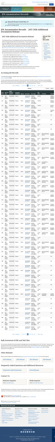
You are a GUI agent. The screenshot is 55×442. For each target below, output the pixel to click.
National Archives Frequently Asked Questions (34, 413)
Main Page (46, 43)
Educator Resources (27, 9)
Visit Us (38, 9)
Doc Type (33, 93)
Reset (52, 88)
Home (3, 17)
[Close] (53, 430)
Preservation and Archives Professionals (20, 414)
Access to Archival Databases (7, 418)
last (41, 85)
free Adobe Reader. (16, 395)
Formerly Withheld (17, 93)
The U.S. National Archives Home (14, 3)
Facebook (21, 432)
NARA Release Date (11, 92)
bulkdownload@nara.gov (36, 347)
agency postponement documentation (29, 356)
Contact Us (51, 2)
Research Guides (32, 408)
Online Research (6, 408)
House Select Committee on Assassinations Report (47, 52)
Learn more (43, 439)
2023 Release (20, 359)
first (14, 85)
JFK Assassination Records (20, 17)
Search (51, 4)
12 (34, 85)
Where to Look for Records (33, 418)
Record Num (6, 93)
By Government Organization (7, 413)
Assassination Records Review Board (47, 57)
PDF (26, 97)
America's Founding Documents (49, 9)
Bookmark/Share (44, 2)
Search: (29, 88)
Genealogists (17, 410)
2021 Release (47, 359)
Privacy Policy (22, 436)
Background (46, 45)
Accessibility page (32, 396)
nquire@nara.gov (10, 382)
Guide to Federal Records (33, 414)
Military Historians (18, 412)
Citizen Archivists (36, 2)
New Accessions (45, 412)
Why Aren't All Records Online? (32, 420)
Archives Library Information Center (7, 421)
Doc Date (27, 93)
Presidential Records (6, 417)
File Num (39, 93)
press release (23, 55)
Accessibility (16, 436)
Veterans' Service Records (16, 9)
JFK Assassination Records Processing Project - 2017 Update (17, 47)
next (39, 85)
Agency (22, 93)
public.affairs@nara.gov (38, 382)
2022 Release (34, 359)
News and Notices (45, 410)
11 (32, 85)
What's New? (45, 408)
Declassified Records (32, 416)
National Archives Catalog (7, 415)
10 (30, 85)
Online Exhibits (4, 422)
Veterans (17, 418)
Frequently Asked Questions (12, 370)
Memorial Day (43, 24)
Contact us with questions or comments (8, 402)
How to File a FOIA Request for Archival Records (33, 423)
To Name (44, 93)
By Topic (3, 410)
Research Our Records (5, 9)
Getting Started (31, 410)
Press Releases (34, 370)
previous (17, 85)
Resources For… (19, 408)
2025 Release (7, 359)
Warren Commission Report (47, 48)
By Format (4, 412)
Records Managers (18, 416)
